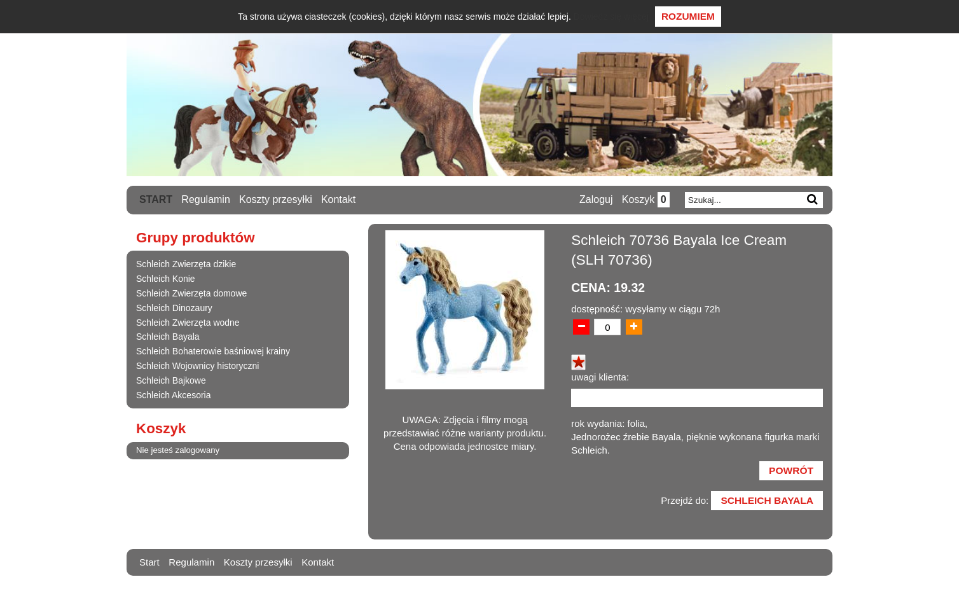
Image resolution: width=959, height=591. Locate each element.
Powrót (789, 473)
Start (155, 199)
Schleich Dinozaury (174, 308)
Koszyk (644, 200)
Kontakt (339, 199)
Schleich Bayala (168, 337)
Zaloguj (594, 200)
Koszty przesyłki (276, 199)
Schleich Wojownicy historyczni (197, 366)
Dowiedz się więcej (611, 16)
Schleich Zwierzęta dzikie (186, 265)
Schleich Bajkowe (171, 380)
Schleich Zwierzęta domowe (191, 293)
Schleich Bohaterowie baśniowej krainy (213, 352)
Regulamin (206, 199)
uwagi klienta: (600, 377)
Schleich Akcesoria (173, 395)
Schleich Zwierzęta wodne (188, 322)
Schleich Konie (165, 279)
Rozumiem (688, 16)
